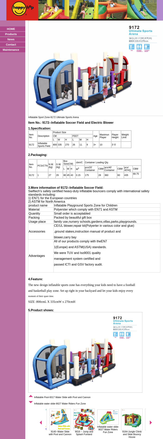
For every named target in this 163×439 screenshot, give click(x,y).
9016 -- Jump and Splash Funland (88, 433)
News (10, 39)
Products (11, 34)
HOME (11, 28)
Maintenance (11, 49)
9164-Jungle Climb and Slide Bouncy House (135, 434)
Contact (11, 44)
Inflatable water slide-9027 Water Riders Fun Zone (57, 403)
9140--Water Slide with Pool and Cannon (64, 433)
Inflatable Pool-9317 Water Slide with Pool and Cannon (59, 397)
